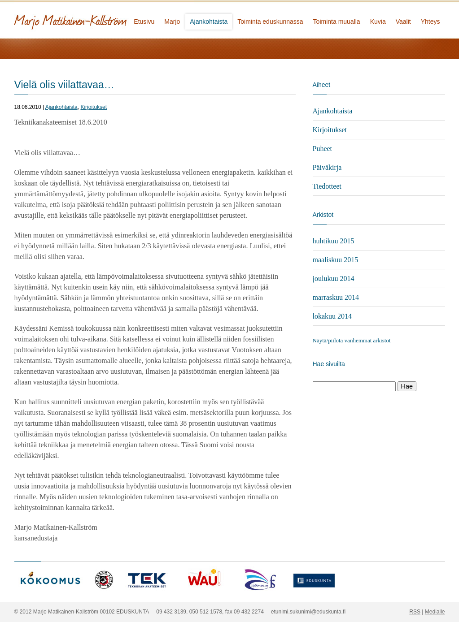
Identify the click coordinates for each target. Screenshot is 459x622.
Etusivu (144, 21)
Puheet (322, 148)
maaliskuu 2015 (335, 259)
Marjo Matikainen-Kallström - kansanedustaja (104, 19)
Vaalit (403, 21)
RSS (414, 612)
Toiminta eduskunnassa (270, 21)
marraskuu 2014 (336, 297)
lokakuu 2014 (332, 316)
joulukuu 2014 (333, 278)
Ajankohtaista (208, 21)
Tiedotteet (327, 186)
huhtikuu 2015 (333, 241)
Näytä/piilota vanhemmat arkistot (352, 340)
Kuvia (378, 21)
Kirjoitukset (93, 107)
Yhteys (430, 21)
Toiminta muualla (336, 21)
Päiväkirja (327, 167)
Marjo (172, 21)
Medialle (435, 612)
